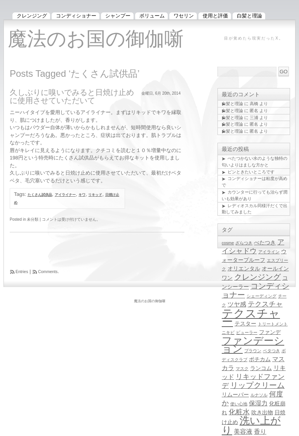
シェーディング (261, 296)
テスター (245, 324)
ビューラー (246, 332)
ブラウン (252, 350)
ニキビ (228, 332)
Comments (47, 272)
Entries (22, 272)
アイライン (269, 251)
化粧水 (239, 412)
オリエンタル (244, 269)
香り (260, 431)
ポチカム (260, 359)
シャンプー (117, 16)
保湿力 (258, 403)
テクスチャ (265, 304)
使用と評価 (215, 16)
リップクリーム (257, 385)
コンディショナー (76, 16)
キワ (81, 195)
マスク (242, 368)
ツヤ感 (237, 304)
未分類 (32, 219)
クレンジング (257, 277)
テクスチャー (251, 317)
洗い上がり (251, 425)
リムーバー (235, 395)
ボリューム (152, 16)
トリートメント (273, 324)
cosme (228, 242)
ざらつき (243, 242)
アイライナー (65, 195)
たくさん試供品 (40, 195)
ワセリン (184, 16)
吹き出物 (262, 412)
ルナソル (259, 395)
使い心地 (238, 403)
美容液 (243, 431)
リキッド (95, 195)
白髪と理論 (232, 103)
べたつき (265, 243)
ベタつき (271, 350)
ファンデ (270, 332)
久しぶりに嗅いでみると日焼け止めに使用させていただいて (72, 96)
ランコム (261, 368)
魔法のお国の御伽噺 (96, 39)
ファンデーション (253, 344)
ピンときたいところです (251, 172)
